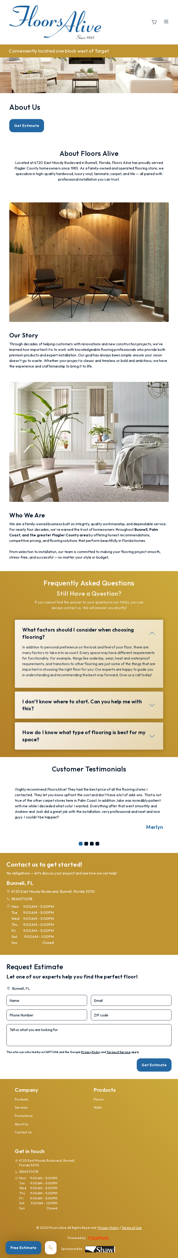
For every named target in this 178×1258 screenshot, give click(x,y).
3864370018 (21, 898)
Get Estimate (26, 125)
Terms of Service (119, 1052)
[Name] (46, 1000)
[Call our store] (51, 1247)
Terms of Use (132, 1228)
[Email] (131, 1000)
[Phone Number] (46, 1015)
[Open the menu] (166, 21)
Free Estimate (23, 1247)
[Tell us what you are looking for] (89, 1035)
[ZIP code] (131, 1015)
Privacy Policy (90, 1052)
